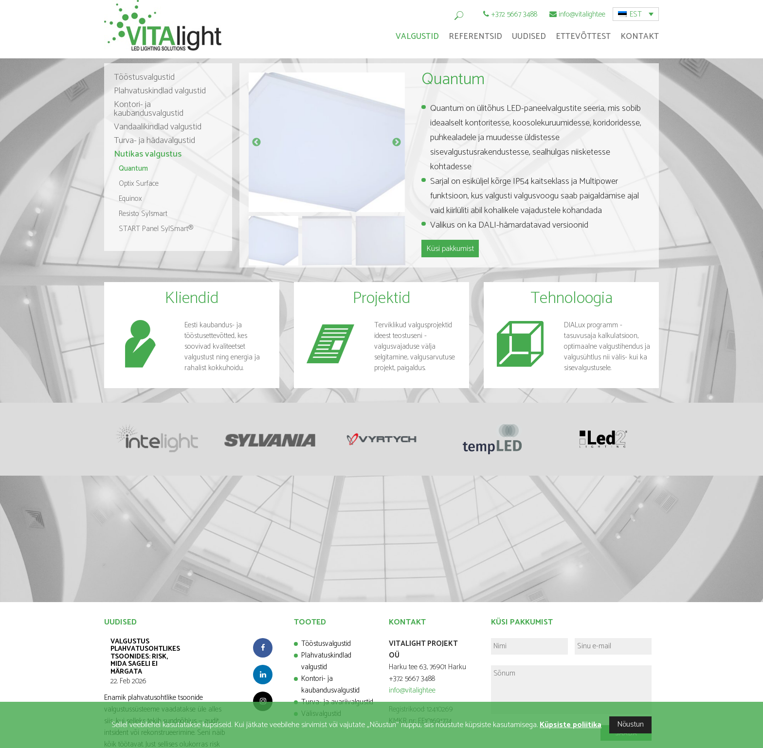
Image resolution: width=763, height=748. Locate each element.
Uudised (529, 36)
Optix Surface (139, 184)
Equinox (130, 199)
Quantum (133, 168)
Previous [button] (256, 142)
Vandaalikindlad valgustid (157, 127)
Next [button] (396, 142)
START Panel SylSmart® (156, 229)
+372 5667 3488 (514, 14)
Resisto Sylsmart (143, 214)
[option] (327, 142)
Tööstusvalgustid (144, 77)
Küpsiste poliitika (570, 724)
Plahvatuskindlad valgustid (160, 91)
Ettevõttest (583, 36)
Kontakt (639, 36)
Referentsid (475, 36)
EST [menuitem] (636, 14)
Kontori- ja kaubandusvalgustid (148, 109)
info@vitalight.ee (582, 14)
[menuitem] (636, 14)
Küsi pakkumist (450, 248)
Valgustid (417, 36)
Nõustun (630, 724)
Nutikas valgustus (148, 154)
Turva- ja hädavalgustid (154, 140)
